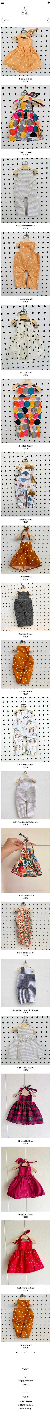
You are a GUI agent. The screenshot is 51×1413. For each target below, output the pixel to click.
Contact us (25, 1384)
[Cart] (48, 3)
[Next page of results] (34, 1352)
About (25, 1377)
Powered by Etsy (25, 1408)
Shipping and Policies (25, 1380)
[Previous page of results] (16, 1352)
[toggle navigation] (2, 3)
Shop (25, 1373)
